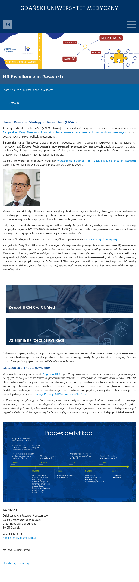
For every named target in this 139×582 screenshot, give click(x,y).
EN (7, 24)
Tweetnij (23, 563)
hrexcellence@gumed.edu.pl (20, 538)
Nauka (15, 90)
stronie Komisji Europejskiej (100, 239)
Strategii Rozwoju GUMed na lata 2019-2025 (59, 394)
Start (6, 90)
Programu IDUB (52, 374)
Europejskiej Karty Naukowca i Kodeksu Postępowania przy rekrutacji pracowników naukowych (64, 132)
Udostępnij (9, 563)
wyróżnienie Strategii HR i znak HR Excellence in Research (96, 160)
